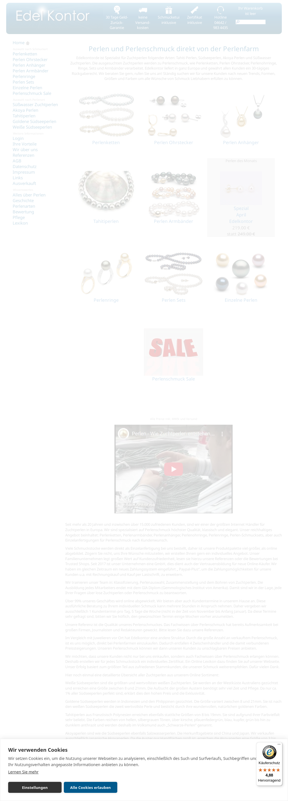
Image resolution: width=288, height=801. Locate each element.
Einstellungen (35, 787)
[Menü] (279, 745)
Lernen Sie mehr (23, 772)
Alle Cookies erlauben (90, 787)
